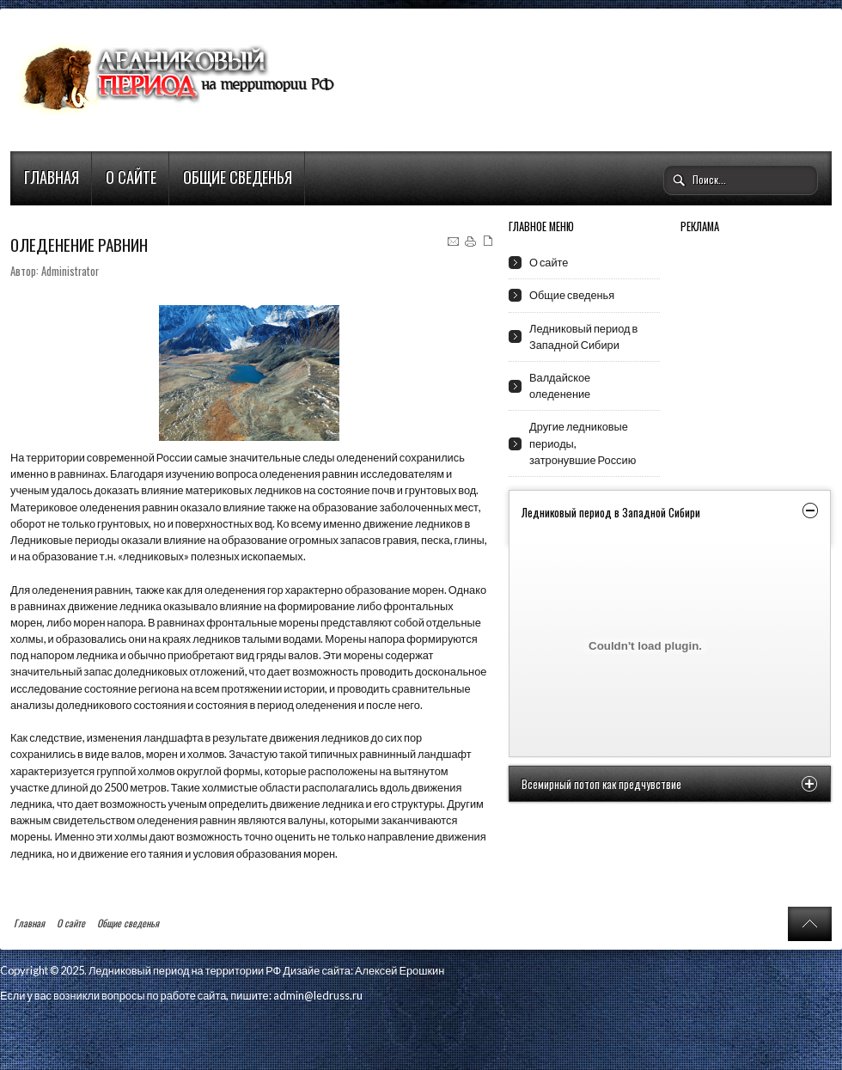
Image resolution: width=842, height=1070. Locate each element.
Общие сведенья (237, 177)
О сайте (131, 177)
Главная (51, 177)
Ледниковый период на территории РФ (184, 970)
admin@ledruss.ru (318, 995)
